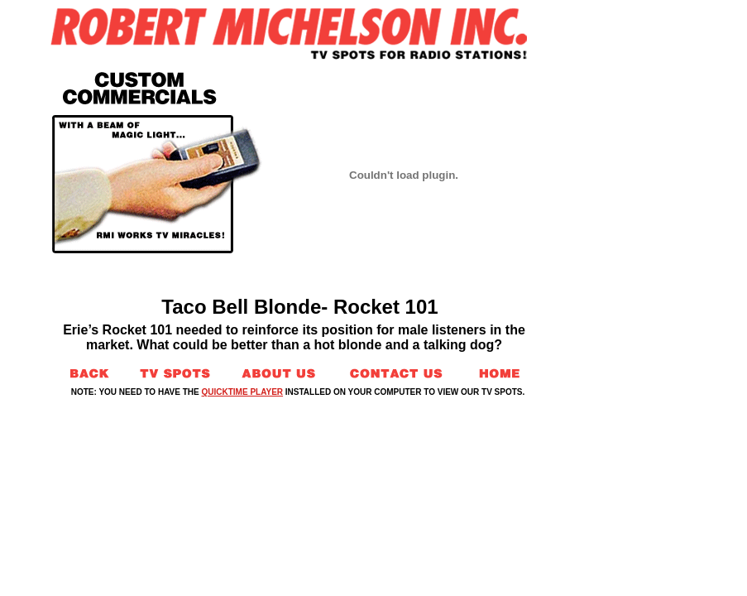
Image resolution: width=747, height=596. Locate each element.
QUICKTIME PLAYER (243, 392)
